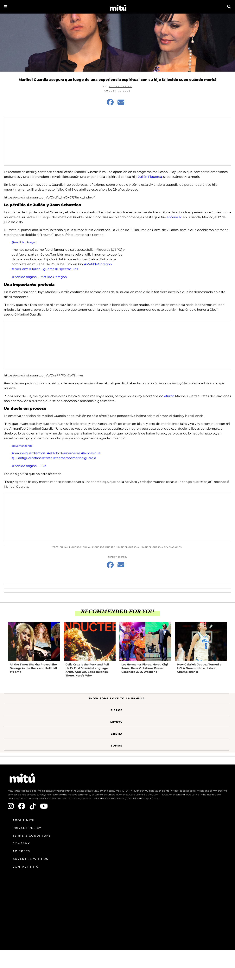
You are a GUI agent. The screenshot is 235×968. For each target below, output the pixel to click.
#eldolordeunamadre (63, 453)
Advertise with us (30, 859)
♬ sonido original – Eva (29, 466)
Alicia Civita (120, 86)
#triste (47, 458)
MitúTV (116, 721)
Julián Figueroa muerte (99, 547)
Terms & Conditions (32, 835)
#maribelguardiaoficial (29, 453)
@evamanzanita (22, 445)
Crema (117, 733)
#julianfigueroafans (26, 458)
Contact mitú (26, 866)
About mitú (24, 820)
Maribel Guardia (128, 547)
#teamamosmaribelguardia (74, 458)
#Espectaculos (66, 269)
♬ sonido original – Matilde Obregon (39, 277)
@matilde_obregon (24, 242)
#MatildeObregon (98, 264)
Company (21, 843)
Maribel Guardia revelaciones (161, 547)
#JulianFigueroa (41, 269)
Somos (116, 745)
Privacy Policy (27, 828)
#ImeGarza (20, 269)
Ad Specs (21, 851)
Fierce (117, 710)
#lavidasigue (91, 453)
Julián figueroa (70, 547)
